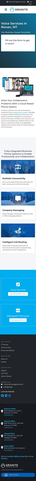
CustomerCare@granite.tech (12, 384)
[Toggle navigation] (6, 9)
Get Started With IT (18, 320)
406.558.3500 (8, 450)
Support (4, 370)
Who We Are (5, 356)
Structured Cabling (7, 350)
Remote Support (12, 475)
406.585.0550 (6, 387)
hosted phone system (20, 112)
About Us (4, 359)
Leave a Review (6, 376)
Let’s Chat (4, 373)
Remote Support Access (16, 2)
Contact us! (5, 382)
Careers (3, 362)
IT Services (4, 344)
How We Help (6, 367)
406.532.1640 (8, 427)
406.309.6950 (8, 440)
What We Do (5, 342)
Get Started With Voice (18, 294)
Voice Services (6, 347)
